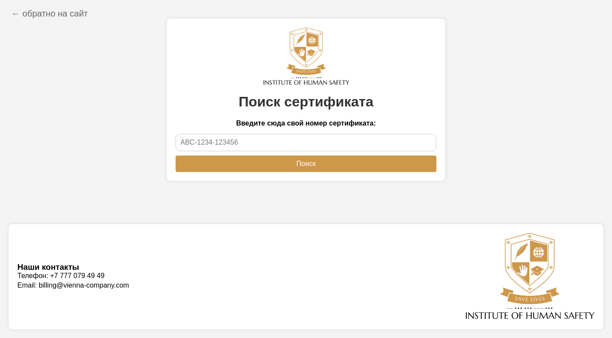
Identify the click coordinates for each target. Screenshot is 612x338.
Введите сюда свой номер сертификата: (306, 123)
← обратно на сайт (49, 13)
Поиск (306, 163)
